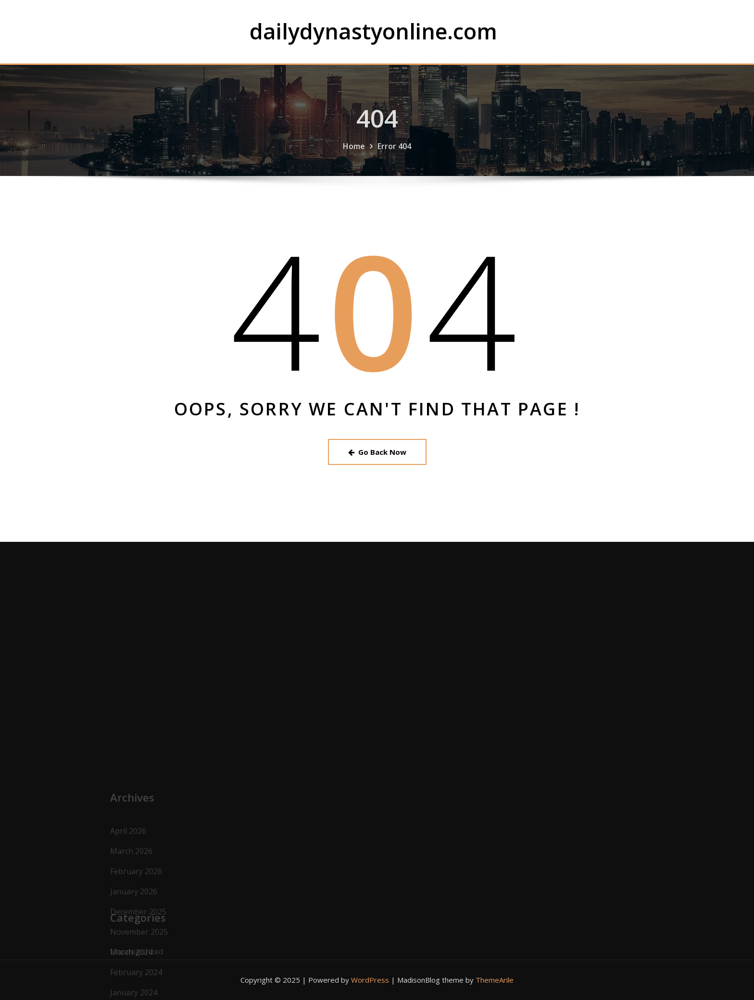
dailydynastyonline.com (373, 31)
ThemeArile (495, 980)
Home (354, 156)
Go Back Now (377, 452)
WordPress (370, 980)
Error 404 (394, 156)
